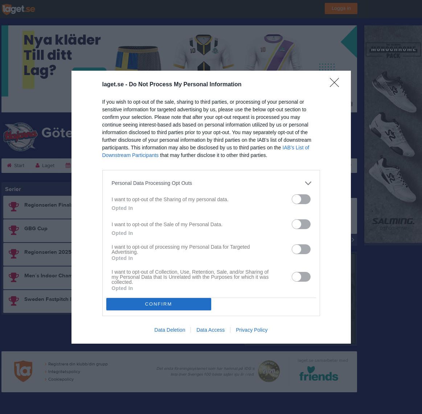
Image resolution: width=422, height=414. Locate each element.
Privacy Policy (251, 330)
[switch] (301, 199)
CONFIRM (158, 304)
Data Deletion (170, 330)
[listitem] (211, 183)
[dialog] (211, 207)
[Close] (337, 85)
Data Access (210, 330)
